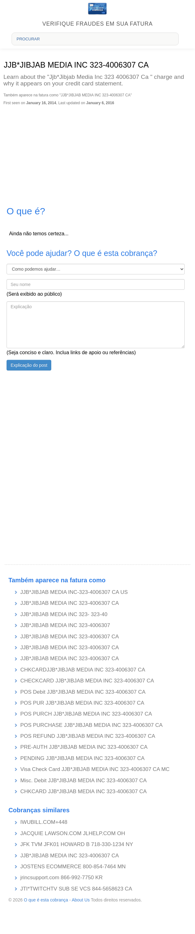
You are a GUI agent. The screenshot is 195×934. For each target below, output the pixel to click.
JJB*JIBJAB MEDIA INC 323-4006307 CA (69, 603)
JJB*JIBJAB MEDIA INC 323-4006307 (65, 625)
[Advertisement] (97, 152)
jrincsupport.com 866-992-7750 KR (61, 877)
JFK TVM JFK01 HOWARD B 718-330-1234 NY (76, 844)
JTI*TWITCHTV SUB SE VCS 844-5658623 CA (76, 889)
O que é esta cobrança (46, 899)
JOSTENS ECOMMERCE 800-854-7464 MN (73, 867)
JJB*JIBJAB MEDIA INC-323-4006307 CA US (74, 592)
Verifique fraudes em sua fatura (97, 24)
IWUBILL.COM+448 (44, 822)
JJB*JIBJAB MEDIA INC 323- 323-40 (64, 614)
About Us (81, 899)
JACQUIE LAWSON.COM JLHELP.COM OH (72, 833)
